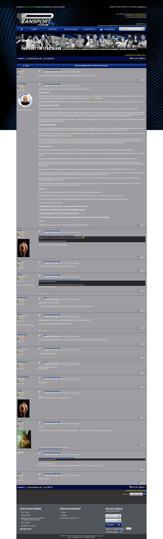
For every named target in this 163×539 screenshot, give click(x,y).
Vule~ (19, 348)
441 (37, 58)
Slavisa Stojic (21, 84)
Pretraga (52, 29)
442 (40, 58)
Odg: (45, 298)
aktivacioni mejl (140, 16)
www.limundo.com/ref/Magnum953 (50, 449)
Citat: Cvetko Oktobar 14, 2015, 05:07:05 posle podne (56, 457)
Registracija (89, 29)
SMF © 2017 (70, 536)
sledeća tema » (141, 55)
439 (31, 58)
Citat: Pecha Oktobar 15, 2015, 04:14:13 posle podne (56, 235)
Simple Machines (79, 536)
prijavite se (130, 14)
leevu (19, 70)
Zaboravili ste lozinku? (112, 511)
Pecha (19, 274)
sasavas (144, 25)
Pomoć (34, 29)
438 (28, 58)
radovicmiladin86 (23, 377)
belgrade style (22, 297)
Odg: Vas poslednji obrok (52, 70)
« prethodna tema (130, 55)
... (26, 58)
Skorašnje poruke (25, 529)
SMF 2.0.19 (63, 536)
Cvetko (19, 230)
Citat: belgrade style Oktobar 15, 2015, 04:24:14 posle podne (59, 280)
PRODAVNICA (107, 29)
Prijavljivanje (70, 29)
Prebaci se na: (126, 494)
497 (45, 58)
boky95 (19, 421)
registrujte (140, 14)
